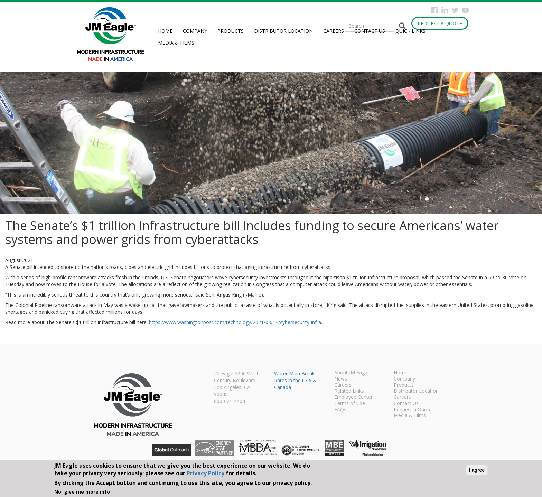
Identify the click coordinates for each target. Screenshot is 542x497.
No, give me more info (82, 491)
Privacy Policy (205, 473)
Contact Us (369, 31)
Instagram (444, 10)
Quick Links (410, 31)
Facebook (434, 10)
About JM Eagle (351, 373)
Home (165, 31)
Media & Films (176, 42)
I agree (477, 470)
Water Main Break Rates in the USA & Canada (295, 380)
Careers (333, 31)
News (340, 379)
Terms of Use (349, 403)
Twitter (455, 10)
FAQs (340, 410)
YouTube (465, 10)
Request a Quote (440, 23)
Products (230, 31)
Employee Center (353, 397)
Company (195, 31)
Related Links (349, 391)
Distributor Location (283, 31)
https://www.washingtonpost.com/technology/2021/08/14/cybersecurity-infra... (236, 322)
